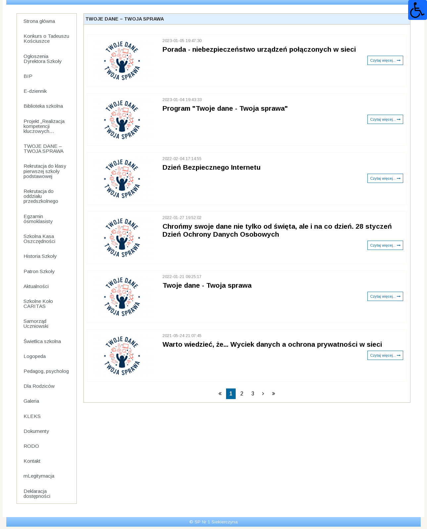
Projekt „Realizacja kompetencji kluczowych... (44, 126)
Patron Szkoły (39, 271)
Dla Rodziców (39, 386)
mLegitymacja (39, 476)
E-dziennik (35, 91)
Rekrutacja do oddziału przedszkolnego (41, 196)
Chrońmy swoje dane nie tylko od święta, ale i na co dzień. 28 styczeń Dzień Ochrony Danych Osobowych (277, 230)
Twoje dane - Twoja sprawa (207, 285)
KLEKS (32, 416)
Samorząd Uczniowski (36, 323)
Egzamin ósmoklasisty (38, 218)
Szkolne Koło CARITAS (38, 303)
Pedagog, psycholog (46, 371)
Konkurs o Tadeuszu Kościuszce (46, 38)
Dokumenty (36, 431)
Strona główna (39, 21)
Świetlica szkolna (42, 341)
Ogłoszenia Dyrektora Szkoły (43, 58)
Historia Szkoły (40, 256)
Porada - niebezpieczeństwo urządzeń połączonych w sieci (259, 49)
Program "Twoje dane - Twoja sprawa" (225, 108)
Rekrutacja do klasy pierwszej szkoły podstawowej (45, 171)
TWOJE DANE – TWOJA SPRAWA (44, 148)
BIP (28, 76)
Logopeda (35, 356)
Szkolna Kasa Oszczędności (39, 238)
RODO (31, 446)
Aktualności (36, 286)
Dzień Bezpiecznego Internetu (212, 167)
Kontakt (32, 461)
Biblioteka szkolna (43, 106)
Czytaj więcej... (385, 60)
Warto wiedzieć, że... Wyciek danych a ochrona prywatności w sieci (272, 344)
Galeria (31, 401)
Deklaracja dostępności (37, 493)
